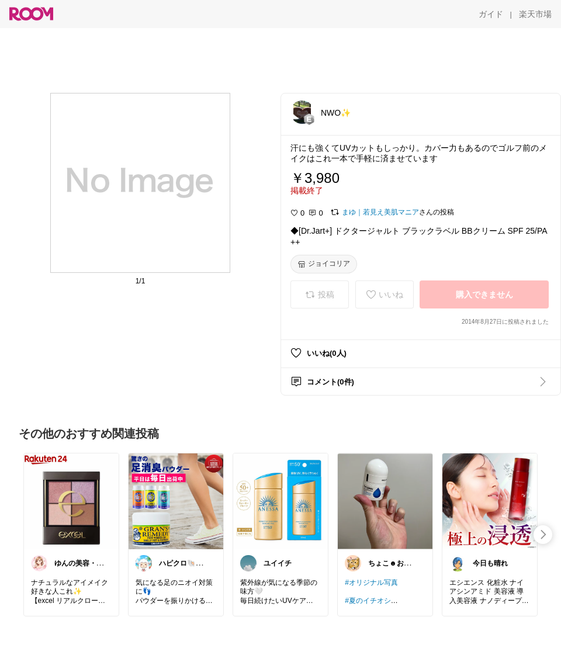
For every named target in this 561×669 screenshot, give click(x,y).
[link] (71, 500)
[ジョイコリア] (323, 264)
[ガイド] (491, 14)
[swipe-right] (543, 534)
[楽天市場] (535, 14)
